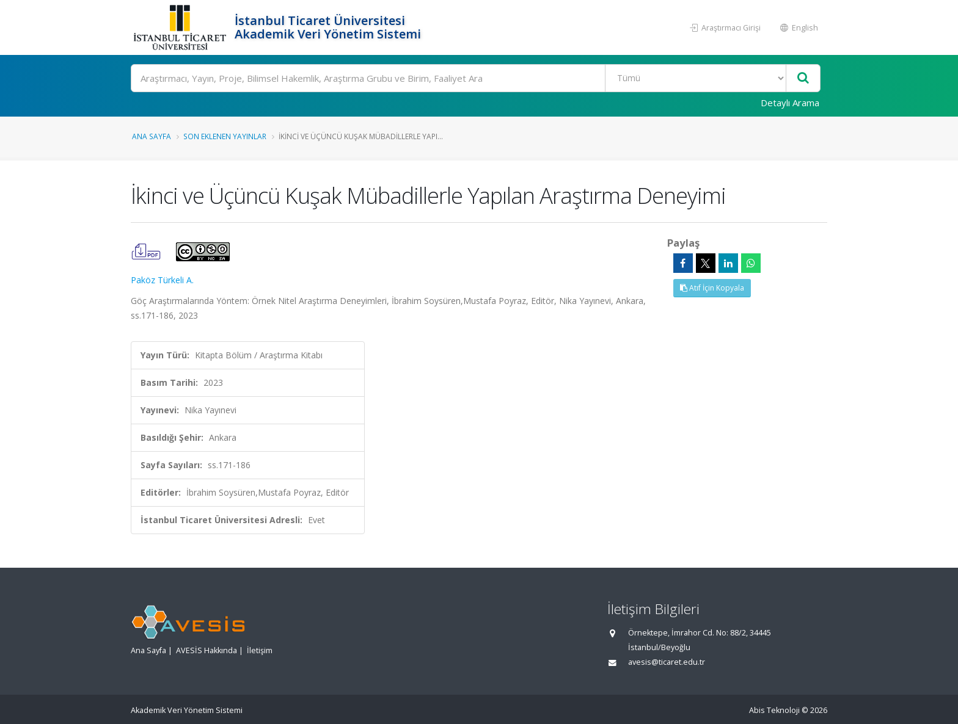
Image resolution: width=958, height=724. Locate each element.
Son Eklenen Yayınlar (224, 136)
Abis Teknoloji (774, 710)
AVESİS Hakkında (206, 650)
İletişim (259, 650)
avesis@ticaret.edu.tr (666, 662)
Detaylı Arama (790, 102)
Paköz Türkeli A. (162, 280)
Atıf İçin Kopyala (712, 288)
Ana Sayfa (151, 136)
